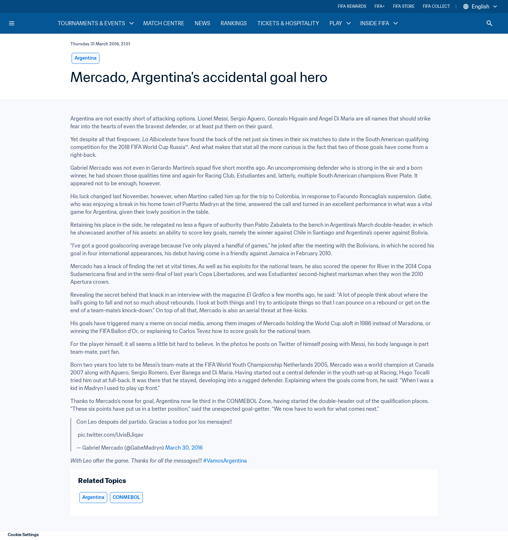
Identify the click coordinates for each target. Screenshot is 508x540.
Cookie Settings (23, 534)
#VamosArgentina (225, 460)
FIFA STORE (403, 6)
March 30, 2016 (184, 447)
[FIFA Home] (33, 23)
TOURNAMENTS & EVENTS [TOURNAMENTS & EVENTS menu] (96, 23)
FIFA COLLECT (436, 6)
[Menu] (12, 23)
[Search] (489, 23)
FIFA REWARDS (352, 6)
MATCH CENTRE (163, 23)
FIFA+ (380, 6)
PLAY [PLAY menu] (340, 23)
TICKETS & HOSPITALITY (288, 23)
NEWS (202, 23)
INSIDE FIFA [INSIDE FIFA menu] (379, 23)
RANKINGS (234, 23)
